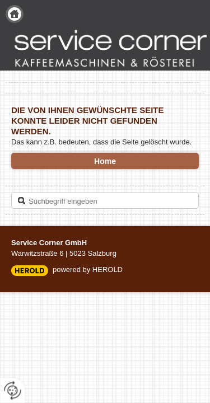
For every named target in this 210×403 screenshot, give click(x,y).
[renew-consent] (12, 390)
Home (15, 14)
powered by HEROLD (88, 269)
